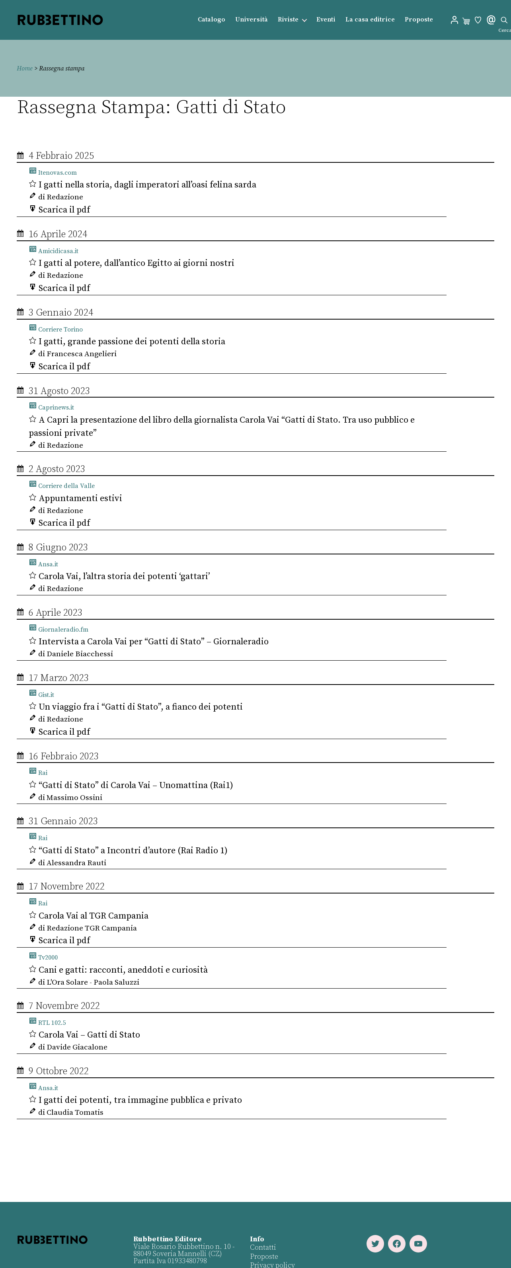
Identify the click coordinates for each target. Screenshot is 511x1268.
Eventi (325, 19)
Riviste (288, 19)
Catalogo (211, 19)
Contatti (263, 1247)
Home (25, 68)
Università (251, 19)
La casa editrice (370, 19)
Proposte (419, 19)
